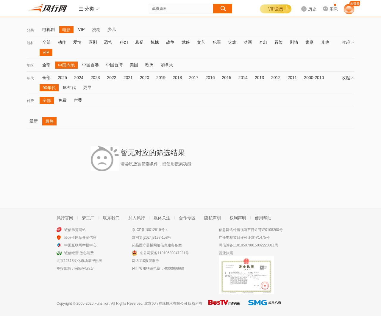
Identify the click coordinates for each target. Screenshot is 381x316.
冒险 (278, 42)
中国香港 (90, 64)
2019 (160, 77)
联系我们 (111, 218)
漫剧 (96, 29)
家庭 (309, 42)
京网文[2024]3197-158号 (151, 237)
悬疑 (139, 42)
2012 (275, 77)
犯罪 (217, 42)
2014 (243, 77)
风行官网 (65, 218)
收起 (348, 42)
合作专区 (187, 218)
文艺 (201, 42)
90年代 (49, 87)
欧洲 (149, 64)
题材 (30, 43)
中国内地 (66, 65)
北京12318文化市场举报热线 (79, 261)
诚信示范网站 (75, 230)
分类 (30, 30)
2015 (226, 77)
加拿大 (167, 64)
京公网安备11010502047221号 (164, 253)
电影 (66, 29)
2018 (177, 77)
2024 (78, 77)
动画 (247, 42)
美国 (134, 64)
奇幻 (263, 42)
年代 (30, 78)
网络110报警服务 (145, 261)
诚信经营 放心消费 (79, 253)
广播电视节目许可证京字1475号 (244, 237)
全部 (46, 42)
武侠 (186, 42)
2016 (210, 77)
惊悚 (155, 42)
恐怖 (108, 42)
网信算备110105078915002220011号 (248, 245)
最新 (33, 121)
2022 (111, 77)
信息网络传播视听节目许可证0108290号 (251, 230)
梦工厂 (88, 218)
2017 (193, 77)
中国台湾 (114, 64)
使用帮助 (263, 218)
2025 (62, 77)
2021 (128, 77)
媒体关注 (162, 218)
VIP (81, 29)
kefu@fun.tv (83, 268)
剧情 (294, 42)
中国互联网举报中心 (80, 245)
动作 (62, 42)
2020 (144, 77)
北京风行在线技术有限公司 (165, 303)
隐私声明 (212, 218)
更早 (87, 87)
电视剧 (48, 29)
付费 (30, 101)
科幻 (124, 42)
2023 (95, 77)
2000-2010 (314, 77)
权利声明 (237, 218)
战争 (170, 42)
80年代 (69, 87)
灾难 (232, 42)
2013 (259, 77)
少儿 (111, 29)
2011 (292, 77)
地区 (30, 65)
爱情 (77, 42)
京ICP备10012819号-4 (150, 230)
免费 (62, 100)
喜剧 (93, 42)
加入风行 (136, 218)
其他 (325, 42)
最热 (49, 121)
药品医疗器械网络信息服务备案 (157, 245)
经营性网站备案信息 (80, 237)
